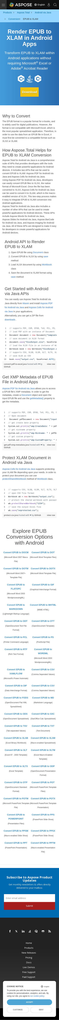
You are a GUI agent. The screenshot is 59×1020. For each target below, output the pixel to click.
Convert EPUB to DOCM (15, 552)
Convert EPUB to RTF (16, 649)
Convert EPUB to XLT (16, 750)
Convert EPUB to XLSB (16, 738)
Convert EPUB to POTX (43, 798)
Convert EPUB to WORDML (43, 651)
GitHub (7, 366)
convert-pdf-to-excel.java (15, 364)
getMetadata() (37, 398)
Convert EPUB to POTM (16, 798)
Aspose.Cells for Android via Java (18, 469)
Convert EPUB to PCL (16, 637)
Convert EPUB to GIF (43, 584)
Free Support (28, 972)
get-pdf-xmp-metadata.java (17, 444)
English (39, 4)
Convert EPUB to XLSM (43, 738)
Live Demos (29, 967)
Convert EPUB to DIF (16, 685)
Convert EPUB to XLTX (16, 766)
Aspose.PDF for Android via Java (18, 388)
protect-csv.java (11, 515)
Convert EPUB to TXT (43, 726)
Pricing (28, 957)
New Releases (29, 952)
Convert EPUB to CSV (43, 669)
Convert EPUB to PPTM (43, 843)
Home (29, 942)
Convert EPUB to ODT (15, 621)
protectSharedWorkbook (14, 479)
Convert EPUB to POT (43, 782)
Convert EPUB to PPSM (16, 831)
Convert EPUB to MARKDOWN (16, 607)
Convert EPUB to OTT (43, 621)
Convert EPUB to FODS (16, 697)
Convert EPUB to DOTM (15, 568)
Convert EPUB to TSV (16, 726)
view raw (51, 364)
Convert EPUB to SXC (43, 714)
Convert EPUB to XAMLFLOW (16, 671)
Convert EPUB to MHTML (43, 605)
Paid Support (28, 976)
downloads (10, 319)
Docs (28, 962)
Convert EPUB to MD (43, 697)
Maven (26, 303)
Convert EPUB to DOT (43, 552)
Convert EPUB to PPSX (43, 831)
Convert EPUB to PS (43, 637)
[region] (29, 344)
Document (38, 252)
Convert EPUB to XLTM (43, 750)
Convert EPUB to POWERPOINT (16, 816)
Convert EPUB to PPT (16, 843)
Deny (41, 1010)
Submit (29, 905)
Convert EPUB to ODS (16, 714)
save (45, 256)
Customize (18, 1010)
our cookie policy (37, 996)
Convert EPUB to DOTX (43, 568)
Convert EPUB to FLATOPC (16, 586)
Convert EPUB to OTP (16, 782)
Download (29, 92)
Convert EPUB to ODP (43, 766)
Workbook (47, 264)
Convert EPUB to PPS (43, 814)
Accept (29, 1002)
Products (28, 947)
